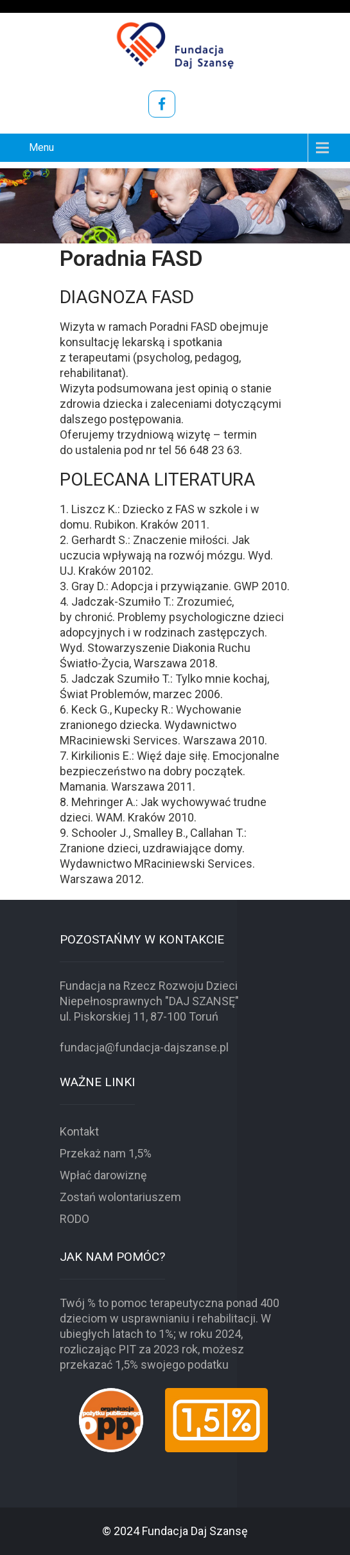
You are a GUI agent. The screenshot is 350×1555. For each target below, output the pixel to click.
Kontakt (79, 1131)
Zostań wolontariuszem (120, 1197)
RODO (74, 1219)
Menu (41, 147)
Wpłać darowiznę (103, 1175)
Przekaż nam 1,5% (106, 1153)
